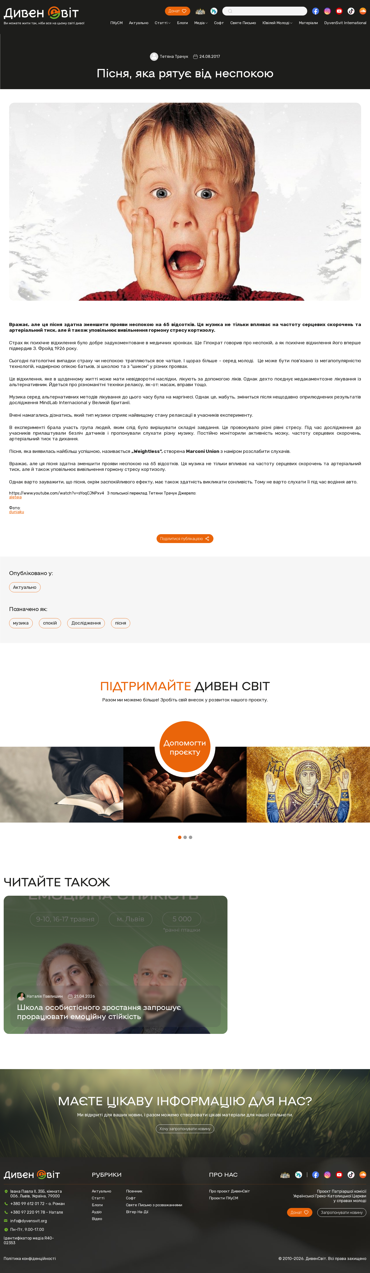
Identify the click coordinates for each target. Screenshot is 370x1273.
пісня (120, 623)
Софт (219, 23)
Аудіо (97, 1212)
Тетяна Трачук (174, 56)
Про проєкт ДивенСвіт (229, 1191)
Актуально (138, 23)
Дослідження (86, 623)
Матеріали (308, 23)
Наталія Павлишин (45, 996)
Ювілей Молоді (277, 23)
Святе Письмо (243, 23)
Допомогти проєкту (185, 747)
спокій (50, 623)
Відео (97, 1219)
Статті (163, 23)
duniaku (16, 512)
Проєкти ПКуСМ (223, 1198)
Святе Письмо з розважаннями (154, 1205)
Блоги (182, 23)
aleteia (15, 497)
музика (21, 623)
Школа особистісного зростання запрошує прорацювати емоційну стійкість (99, 1011)
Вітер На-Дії (137, 1212)
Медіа (201, 23)
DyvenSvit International (345, 23)
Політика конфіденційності (30, 1258)
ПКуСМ (116, 23)
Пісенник (134, 1191)
